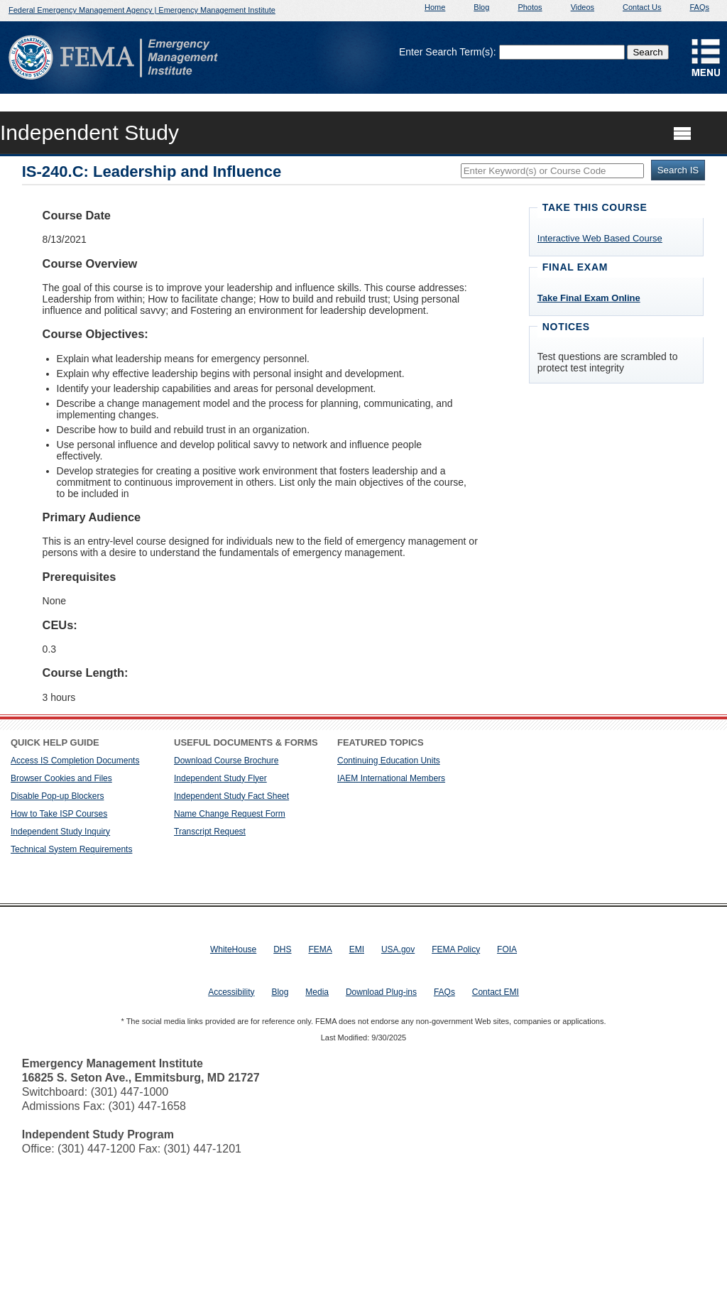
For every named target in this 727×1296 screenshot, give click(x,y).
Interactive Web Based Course (599, 238)
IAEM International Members (391, 778)
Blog (481, 7)
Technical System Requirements (71, 849)
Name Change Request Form (229, 814)
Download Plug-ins (381, 992)
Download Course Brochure (226, 761)
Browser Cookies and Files (61, 778)
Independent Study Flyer (220, 778)
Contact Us (642, 7)
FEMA (320, 949)
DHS (282, 949)
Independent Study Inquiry (60, 832)
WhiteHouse (233, 949)
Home (435, 7)
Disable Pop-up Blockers (57, 796)
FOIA (507, 949)
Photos (530, 7)
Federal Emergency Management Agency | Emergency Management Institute (142, 10)
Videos (582, 7)
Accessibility (231, 992)
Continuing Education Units (388, 761)
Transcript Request (210, 832)
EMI (356, 949)
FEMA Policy (456, 949)
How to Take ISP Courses (59, 814)
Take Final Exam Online (588, 298)
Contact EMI (495, 992)
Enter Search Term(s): (447, 52)
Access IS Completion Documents (75, 761)
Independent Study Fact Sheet (231, 796)
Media (317, 992)
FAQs (699, 7)
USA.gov (398, 949)
